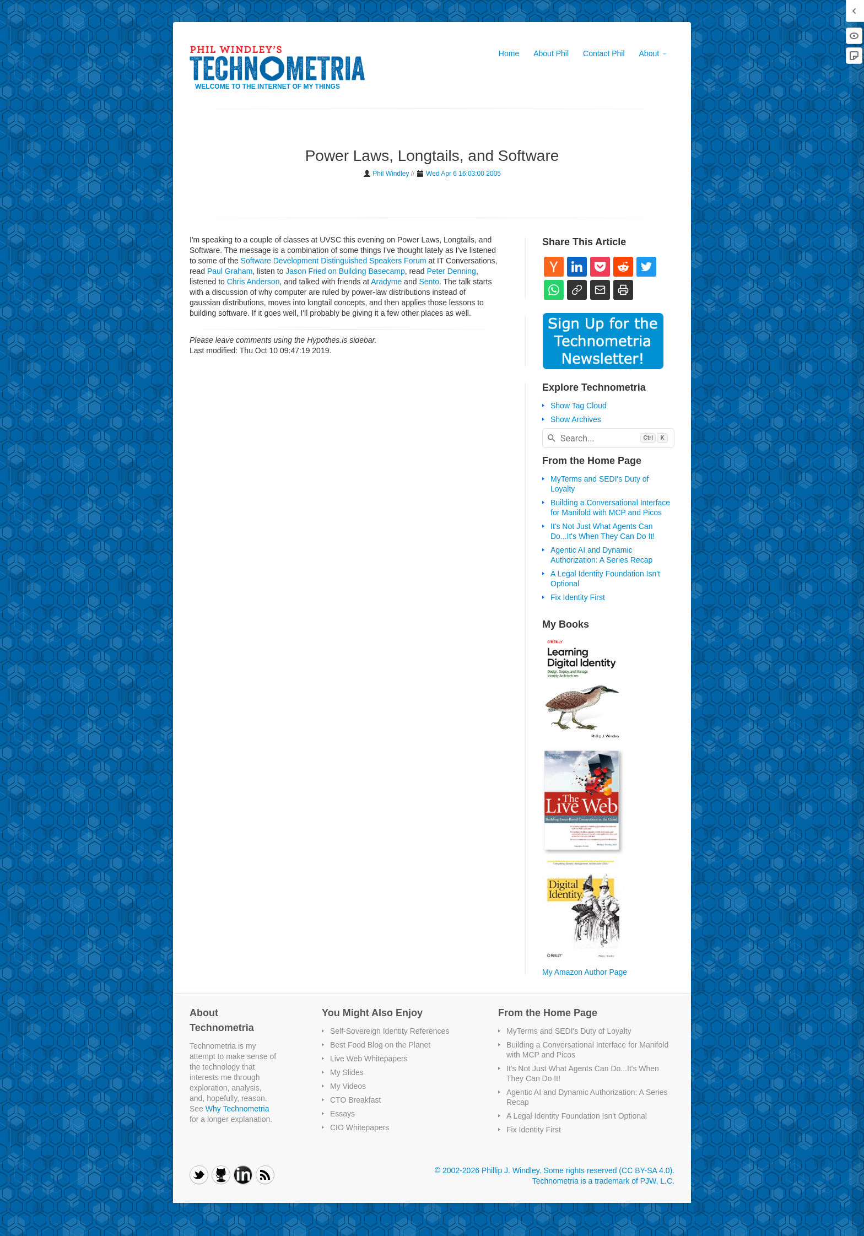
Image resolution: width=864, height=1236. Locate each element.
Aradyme (386, 281)
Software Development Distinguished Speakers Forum (333, 260)
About (653, 53)
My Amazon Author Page (584, 972)
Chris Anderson (253, 281)
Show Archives (575, 419)
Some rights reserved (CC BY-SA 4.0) (607, 1170)
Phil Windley (390, 173)
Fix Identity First (577, 597)
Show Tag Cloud (578, 405)
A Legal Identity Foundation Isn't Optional (576, 1115)
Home (509, 53)
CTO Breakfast (355, 1099)
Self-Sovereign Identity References (389, 1031)
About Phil (551, 53)
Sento (429, 281)
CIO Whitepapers (359, 1127)
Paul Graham (229, 271)
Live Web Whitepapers (369, 1058)
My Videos (348, 1086)
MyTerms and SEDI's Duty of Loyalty (568, 1031)
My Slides (347, 1072)
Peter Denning (451, 271)
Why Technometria (237, 1108)
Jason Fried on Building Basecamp (344, 271)
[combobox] (608, 438)
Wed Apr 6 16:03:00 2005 (463, 173)
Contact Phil (603, 53)
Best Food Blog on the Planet (380, 1044)
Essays (342, 1113)
